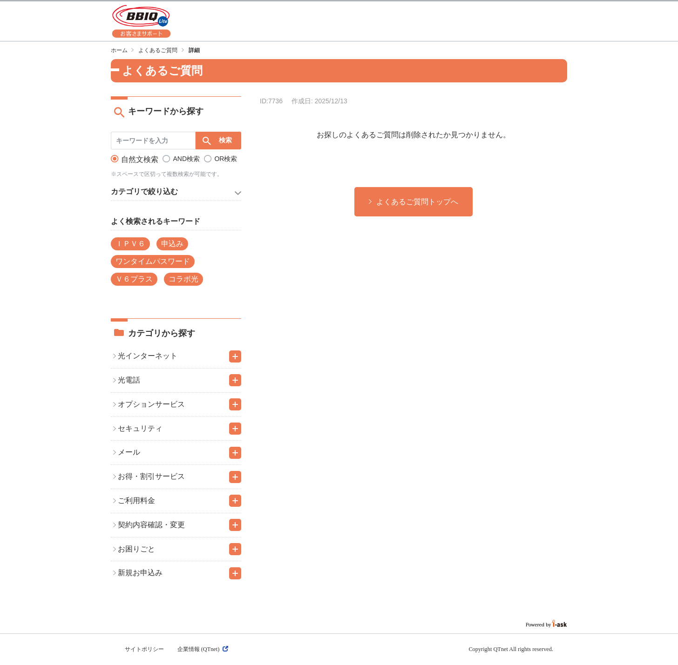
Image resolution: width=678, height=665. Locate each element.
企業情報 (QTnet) (202, 649)
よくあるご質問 (157, 50)
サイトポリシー (144, 649)
